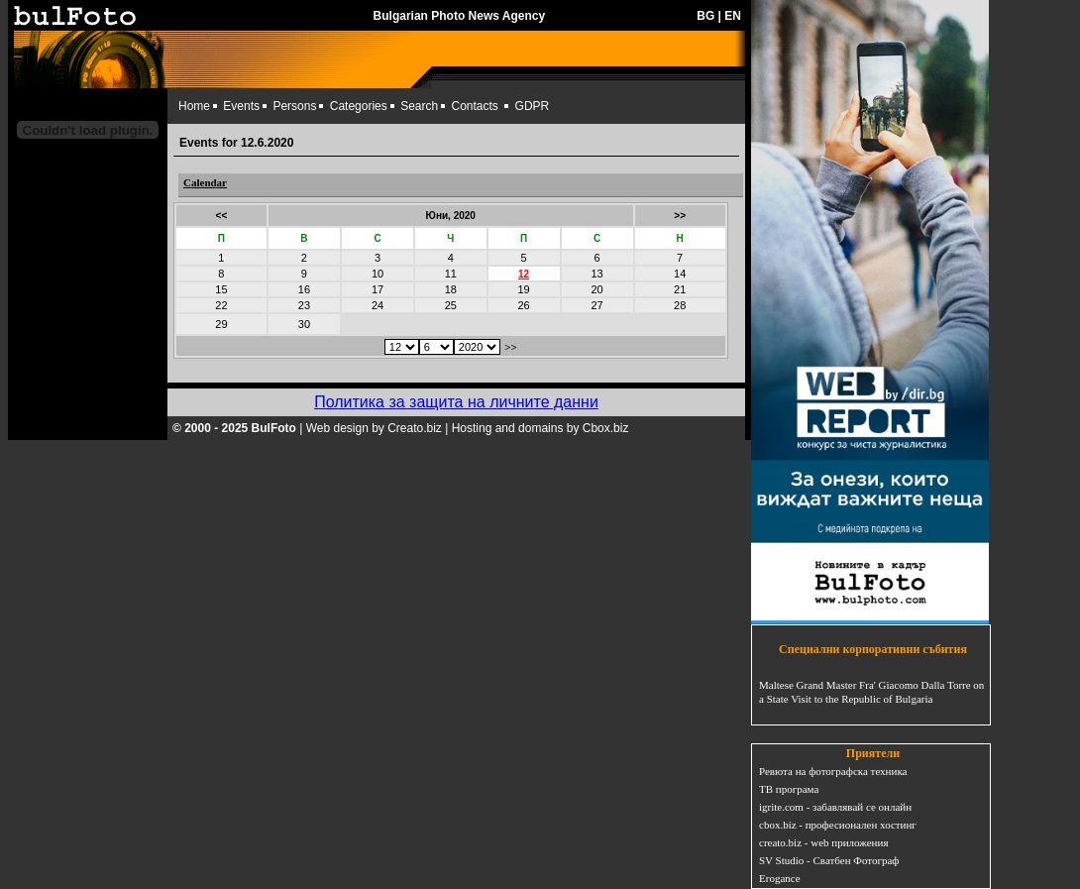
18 (451, 289)
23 (304, 305)
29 (221, 324)
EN (732, 16)
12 (523, 274)
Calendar (205, 182)
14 (680, 273)
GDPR (532, 106)
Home (194, 106)
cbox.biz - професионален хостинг (838, 825)
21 (680, 289)
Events (241, 106)
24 (377, 305)
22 (221, 305)
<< (222, 215)
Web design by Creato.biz (374, 428)
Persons (294, 106)
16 (304, 289)
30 (304, 324)
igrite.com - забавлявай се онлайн (835, 807)
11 (451, 273)
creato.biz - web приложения (823, 842)
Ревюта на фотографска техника (833, 771)
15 (221, 289)
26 (523, 305)
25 (451, 305)
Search (419, 106)
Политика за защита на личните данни (456, 401)
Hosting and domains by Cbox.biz (540, 428)
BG (705, 16)
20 (596, 289)
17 (377, 289)
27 (596, 305)
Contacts (475, 106)
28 (680, 305)
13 (596, 273)
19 (523, 289)
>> (680, 215)
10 (377, 273)
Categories (358, 106)
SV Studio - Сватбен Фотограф (829, 860)
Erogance (780, 878)
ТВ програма (788, 789)
